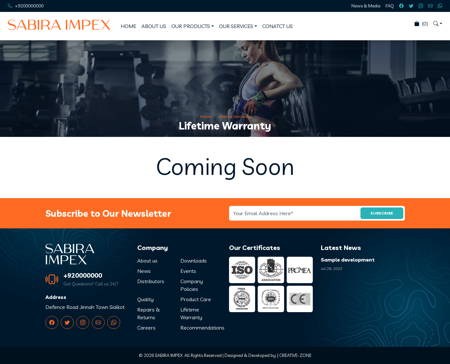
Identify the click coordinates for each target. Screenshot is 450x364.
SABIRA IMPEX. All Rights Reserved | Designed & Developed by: (215, 355)
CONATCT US (277, 26)
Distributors (150, 281)
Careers (146, 327)
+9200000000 (29, 6)
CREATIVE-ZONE (295, 355)
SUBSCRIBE (381, 213)
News (144, 271)
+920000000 (82, 275)
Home (205, 116)
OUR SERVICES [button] (236, 26)
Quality (145, 299)
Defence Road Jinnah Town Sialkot (85, 307)
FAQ (390, 6)
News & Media (365, 6)
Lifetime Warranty (234, 116)
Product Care (195, 299)
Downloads (193, 260)
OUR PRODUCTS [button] (190, 26)
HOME (128, 26)
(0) (421, 23)
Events (188, 271)
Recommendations (202, 327)
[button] (437, 23)
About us (147, 260)
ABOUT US (153, 26)
